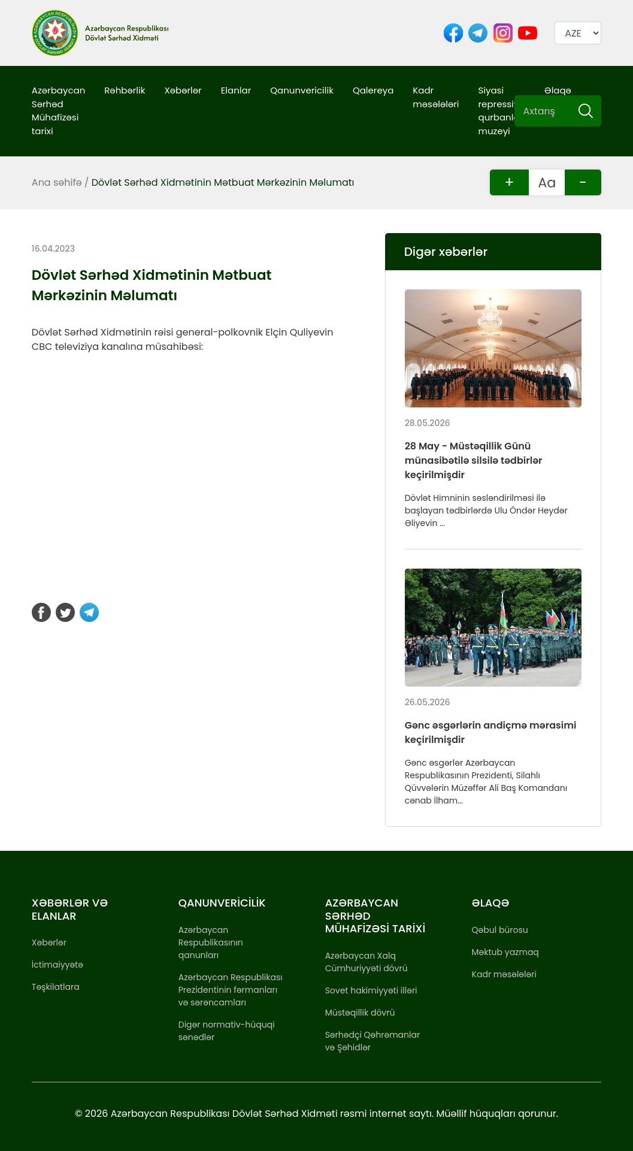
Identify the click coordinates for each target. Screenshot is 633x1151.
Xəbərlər (182, 90)
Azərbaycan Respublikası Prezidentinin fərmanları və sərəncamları (230, 989)
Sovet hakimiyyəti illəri (371, 990)
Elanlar (236, 90)
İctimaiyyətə (57, 965)
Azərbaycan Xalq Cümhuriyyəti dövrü (366, 962)
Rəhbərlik (124, 90)
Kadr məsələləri (436, 97)
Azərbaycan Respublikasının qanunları (210, 942)
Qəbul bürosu (500, 930)
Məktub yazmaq (505, 952)
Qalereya (373, 90)
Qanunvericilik (302, 90)
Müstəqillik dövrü (360, 1013)
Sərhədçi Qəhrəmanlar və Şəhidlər (372, 1041)
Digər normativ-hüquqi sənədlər (226, 1031)
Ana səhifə (57, 182)
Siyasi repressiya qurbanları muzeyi (501, 110)
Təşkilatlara (56, 987)
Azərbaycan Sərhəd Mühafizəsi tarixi (58, 110)
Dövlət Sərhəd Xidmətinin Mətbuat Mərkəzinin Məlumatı (223, 182)
